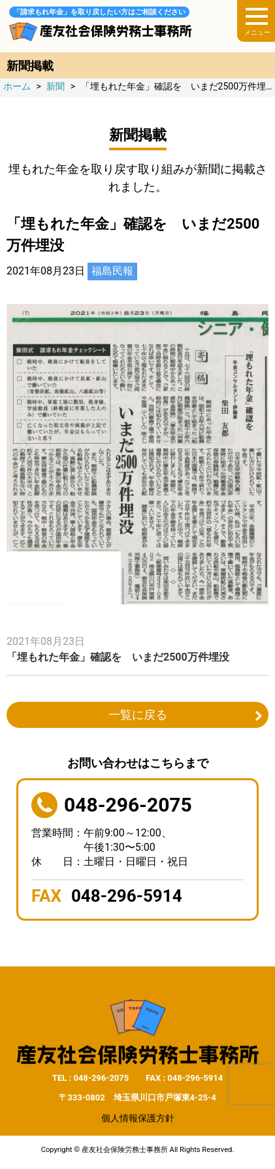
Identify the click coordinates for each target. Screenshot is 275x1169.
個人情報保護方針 (137, 1118)
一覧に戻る (137, 714)
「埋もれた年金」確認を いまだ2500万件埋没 (118, 657)
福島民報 (112, 271)
